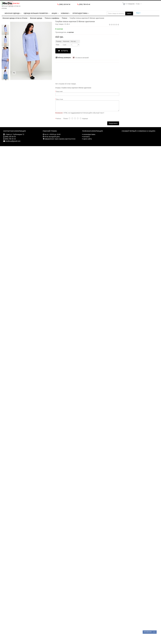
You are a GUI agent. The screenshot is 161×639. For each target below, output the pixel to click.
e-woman (70, 32)
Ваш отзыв (59, 99)
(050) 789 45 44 (84, 4)
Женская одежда (12, 13)
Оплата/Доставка (79, 13)
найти (129, 13)
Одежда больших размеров (36, 13)
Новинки (65, 13)
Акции (54, 13)
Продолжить (113, 123)
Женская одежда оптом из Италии (14, 18)
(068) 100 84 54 (64, 4)
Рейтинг (58, 118)
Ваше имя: (59, 91)
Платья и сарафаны (52, 18)
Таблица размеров (63, 57)
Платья (64, 18)
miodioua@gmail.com (12, 141)
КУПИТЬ (63, 51)
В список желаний (82, 58)
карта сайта (87, 139)
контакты (86, 137)
